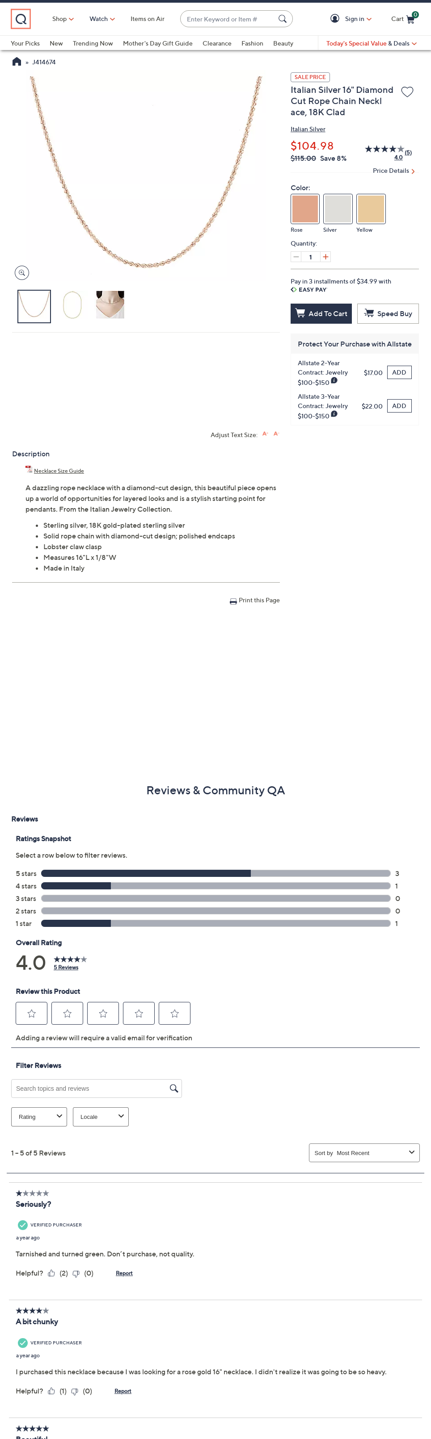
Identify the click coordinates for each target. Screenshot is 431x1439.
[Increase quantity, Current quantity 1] (325, 256)
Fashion (252, 43)
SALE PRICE (310, 77)
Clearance (217, 43)
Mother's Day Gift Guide (158, 43)
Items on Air (148, 18)
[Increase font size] (265, 433)
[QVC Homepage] (17, 62)
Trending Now (93, 43)
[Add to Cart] (321, 314)
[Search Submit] (283, 19)
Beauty (283, 43)
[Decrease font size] (276, 433)
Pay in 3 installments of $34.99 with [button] (341, 284)
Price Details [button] (391, 170)
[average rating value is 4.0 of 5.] (380, 153)
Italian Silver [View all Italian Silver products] (308, 129)
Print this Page (259, 600)
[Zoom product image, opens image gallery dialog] (20, 273)
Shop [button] (59, 18)
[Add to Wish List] (407, 92)
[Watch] (98, 19)
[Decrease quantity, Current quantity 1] (296, 256)
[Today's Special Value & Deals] (371, 43)
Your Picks (25, 43)
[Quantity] (311, 256)
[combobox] (228, 19)
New (56, 43)
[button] (336, 19)
